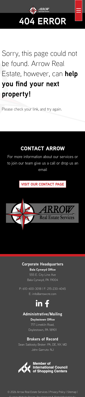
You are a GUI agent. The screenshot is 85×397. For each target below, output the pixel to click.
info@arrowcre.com (44, 294)
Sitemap (71, 392)
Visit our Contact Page (45, 184)
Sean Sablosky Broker (32, 344)
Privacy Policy (57, 392)
